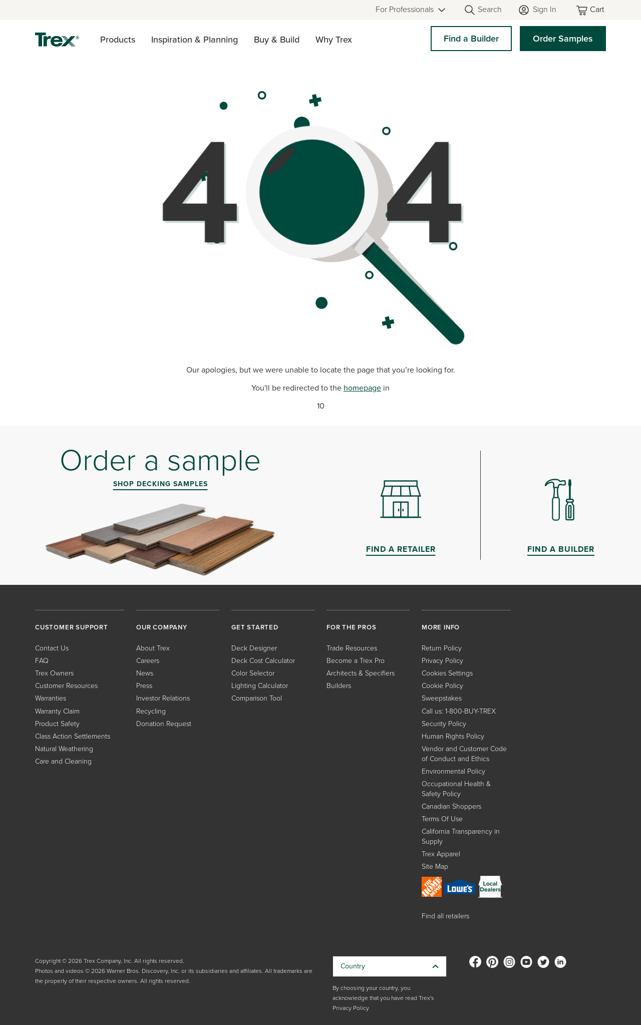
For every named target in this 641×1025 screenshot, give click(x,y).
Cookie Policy (442, 685)
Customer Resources (66, 685)
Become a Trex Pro (356, 660)
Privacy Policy (442, 660)
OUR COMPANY (161, 627)
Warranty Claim (57, 711)
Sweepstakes (442, 698)
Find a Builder (471, 38)
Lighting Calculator (259, 685)
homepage (362, 388)
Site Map (435, 866)
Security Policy (444, 724)
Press (144, 685)
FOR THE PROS (352, 627)
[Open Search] (483, 10)
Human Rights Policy (453, 736)
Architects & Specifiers (361, 673)
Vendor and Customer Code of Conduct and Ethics (464, 754)
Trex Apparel (441, 854)
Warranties (50, 698)
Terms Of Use (442, 819)
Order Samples (563, 38)
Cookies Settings (447, 673)
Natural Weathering (64, 749)
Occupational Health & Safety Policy (456, 789)
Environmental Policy (453, 771)
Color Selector (252, 673)
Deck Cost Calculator (263, 660)
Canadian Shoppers (451, 806)
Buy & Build (276, 39)
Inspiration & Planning (194, 39)
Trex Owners (54, 673)
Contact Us (52, 648)
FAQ (42, 660)
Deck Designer (254, 648)
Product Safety (57, 724)
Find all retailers (445, 916)
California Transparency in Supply (461, 836)
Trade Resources (352, 648)
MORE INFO (441, 627)
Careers (147, 660)
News (144, 673)
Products (117, 39)
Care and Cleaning (63, 761)
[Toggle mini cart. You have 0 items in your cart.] (590, 10)
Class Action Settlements (72, 736)
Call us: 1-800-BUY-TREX (459, 711)
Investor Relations (163, 698)
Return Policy (442, 648)
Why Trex (333, 39)
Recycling (151, 711)
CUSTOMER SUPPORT (71, 627)
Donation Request (163, 724)
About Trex (153, 648)
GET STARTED (254, 627)
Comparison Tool (256, 698)
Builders (339, 685)
